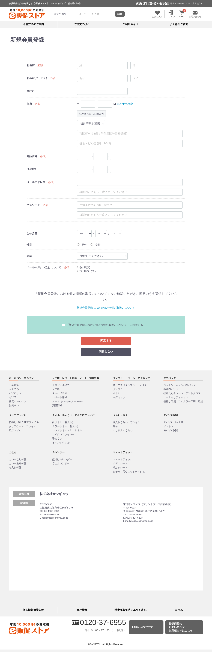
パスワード (33, 205)
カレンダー (58, 452)
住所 (29, 104)
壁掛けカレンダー (62, 459)
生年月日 (32, 233)
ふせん (12, 452)
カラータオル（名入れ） (65, 426)
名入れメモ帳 (59, 393)
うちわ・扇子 (120, 415)
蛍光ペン (14, 405)
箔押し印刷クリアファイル (24, 422)
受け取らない (86, 271)
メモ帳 (56, 389)
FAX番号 (32, 169)
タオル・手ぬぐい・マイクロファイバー (74, 415)
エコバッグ (169, 378)
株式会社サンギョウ (54, 494)
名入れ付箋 (15, 467)
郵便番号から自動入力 (91, 113)
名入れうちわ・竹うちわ (126, 422)
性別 (29, 244)
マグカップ (119, 397)
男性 (82, 244)
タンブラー (119, 389)
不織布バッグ (170, 389)
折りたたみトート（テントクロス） (183, 393)
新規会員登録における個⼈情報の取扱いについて (106, 307)
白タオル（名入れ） (63, 422)
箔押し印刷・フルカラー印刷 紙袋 (183, 401)
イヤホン (168, 426)
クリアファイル (17, 415)
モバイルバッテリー (174, 422)
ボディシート (120, 463)
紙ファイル (15, 430)
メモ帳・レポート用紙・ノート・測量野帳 (75, 378)
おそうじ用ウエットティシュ (129, 471)
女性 (96, 244)
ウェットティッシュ (124, 452)
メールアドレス (36, 182)
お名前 (31, 65)
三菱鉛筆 (14, 385)
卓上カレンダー (61, 463)
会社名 (31, 91)
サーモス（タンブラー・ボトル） (131, 385)
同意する (106, 340)
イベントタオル (61, 442)
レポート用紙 (59, 397)
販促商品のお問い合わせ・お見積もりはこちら (181, 627)
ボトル (116, 393)
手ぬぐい (57, 438)
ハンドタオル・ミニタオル (67, 430)
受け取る (84, 267)
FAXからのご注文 (142, 627)
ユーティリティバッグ (175, 397)
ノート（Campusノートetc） (68, 401)
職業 (29, 256)
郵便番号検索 (125, 104)
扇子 (115, 426)
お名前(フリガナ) (37, 78)
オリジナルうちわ (123, 430)
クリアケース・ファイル (22, 426)
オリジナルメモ (61, 385)
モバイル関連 (170, 415)
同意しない (106, 351)
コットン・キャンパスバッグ (179, 385)
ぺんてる (14, 389)
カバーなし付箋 (17, 459)
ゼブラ (12, 397)
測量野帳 (57, 405)
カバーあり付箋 (17, 463)
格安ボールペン (17, 401)
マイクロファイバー (63, 434)
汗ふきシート (120, 467)
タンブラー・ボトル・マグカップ (131, 378)
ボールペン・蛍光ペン (21, 378)
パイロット (15, 393)
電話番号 (32, 156)
